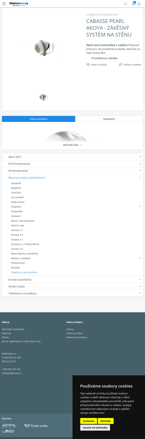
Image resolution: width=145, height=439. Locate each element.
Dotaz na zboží (99, 64)
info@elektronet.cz (12, 373)
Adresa (70, 329)
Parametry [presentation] (109, 118)
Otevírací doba (74, 333)
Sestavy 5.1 (17, 230)
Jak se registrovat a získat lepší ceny (21, 341)
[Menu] (4, 4)
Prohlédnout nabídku (105, 58)
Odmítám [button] (105, 421)
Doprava (6, 333)
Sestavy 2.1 (17, 239)
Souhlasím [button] (89, 421)
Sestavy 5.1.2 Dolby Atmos (25, 244)
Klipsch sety (17, 225)
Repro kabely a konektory (24, 253)
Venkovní (16, 216)
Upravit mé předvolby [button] (95, 427)
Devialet (15, 267)
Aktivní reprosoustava (22, 220)
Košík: (133, 4)
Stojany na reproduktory (24, 272)
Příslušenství (18, 262)
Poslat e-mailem (132, 64)
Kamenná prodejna (76, 337)
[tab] (38, 119)
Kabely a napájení (20, 258)
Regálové (16, 187)
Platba (5, 337)
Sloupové (16, 183)
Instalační (16, 206)
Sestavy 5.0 (17, 248)
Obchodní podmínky (13, 329)
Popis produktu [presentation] (38, 118)
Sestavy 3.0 (17, 234)
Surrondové (17, 197)
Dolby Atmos (18, 201)
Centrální (16, 192)
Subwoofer (17, 211)
